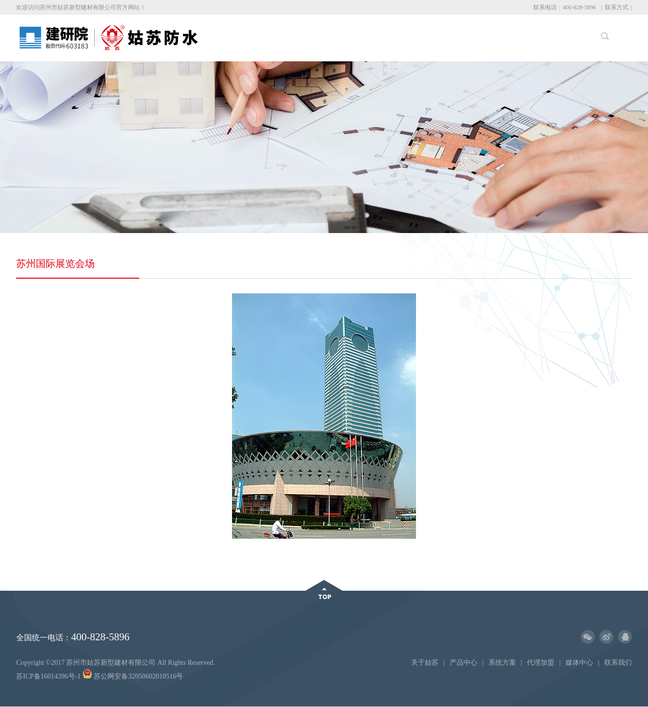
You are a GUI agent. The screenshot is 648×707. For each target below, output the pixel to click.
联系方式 (616, 7)
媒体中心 (501, 38)
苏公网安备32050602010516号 (132, 676)
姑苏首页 (232, 38)
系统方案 (394, 38)
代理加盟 (448, 38)
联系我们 (555, 38)
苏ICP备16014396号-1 (48, 676)
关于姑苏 (286, 38)
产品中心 (340, 38)
